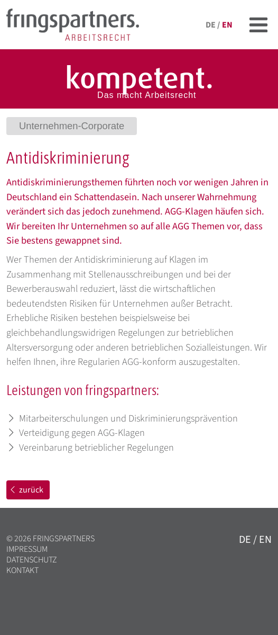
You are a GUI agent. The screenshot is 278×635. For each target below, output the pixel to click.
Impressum (27, 549)
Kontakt (22, 570)
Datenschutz (31, 559)
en (227, 25)
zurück (25, 490)
